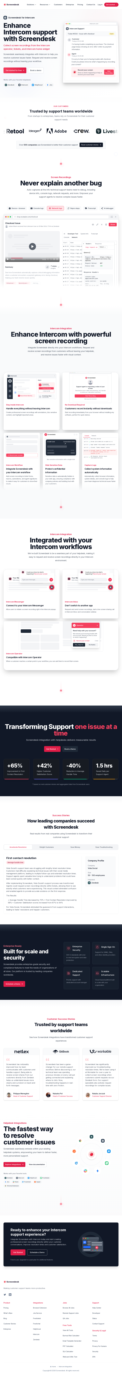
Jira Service (37, 1313)
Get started (111, 5)
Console (66, 237)
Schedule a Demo (37, 1252)
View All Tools (68, 1330)
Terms (94, 1336)
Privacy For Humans (99, 1346)
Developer (96, 1313)
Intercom (23, 85)
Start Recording (109, 72)
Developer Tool (73, 234)
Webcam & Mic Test (70, 1357)
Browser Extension (40, 1308)
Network (74, 237)
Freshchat (36, 1324)
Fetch (103, 247)
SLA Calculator (68, 1351)
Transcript (94, 234)
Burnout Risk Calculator (71, 1336)
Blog (5, 1318)
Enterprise (70, 5)
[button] (17, 208)
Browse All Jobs (68, 1308)
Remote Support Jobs (71, 1313)
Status (94, 1318)
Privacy (95, 1341)
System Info (84, 234)
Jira (49, 85)
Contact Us (90, 5)
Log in (100, 5)
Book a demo (35, 70)
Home (54, 1366)
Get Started (18, 1252)
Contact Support (98, 1324)
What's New (8, 1313)
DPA (93, 1357)
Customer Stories (10, 1324)
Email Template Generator (72, 1341)
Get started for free (15, 70)
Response (98, 244)
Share (112, 224)
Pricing (80, 5)
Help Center (96, 1308)
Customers (58, 5)
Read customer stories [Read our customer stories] (91, 145)
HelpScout (37, 85)
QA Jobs (66, 1318)
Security (95, 1351)
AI (64, 234)
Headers (88, 244)
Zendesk (9, 85)
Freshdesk (37, 1318)
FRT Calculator (68, 1346)
